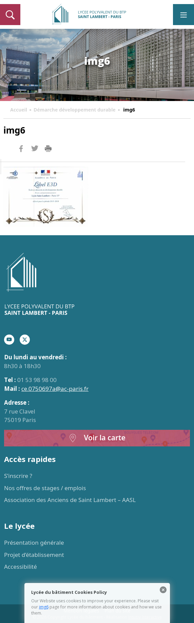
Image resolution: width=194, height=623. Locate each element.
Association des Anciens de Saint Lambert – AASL (70, 500)
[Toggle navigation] (183, 14)
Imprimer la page (48, 148)
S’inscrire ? (18, 476)
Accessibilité (20, 566)
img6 (43, 607)
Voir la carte (97, 438)
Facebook (21, 161)
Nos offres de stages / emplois (45, 488)
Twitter (34, 159)
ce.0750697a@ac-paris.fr (55, 389)
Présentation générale (34, 542)
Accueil (18, 109)
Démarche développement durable (75, 109)
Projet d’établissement (34, 555)
